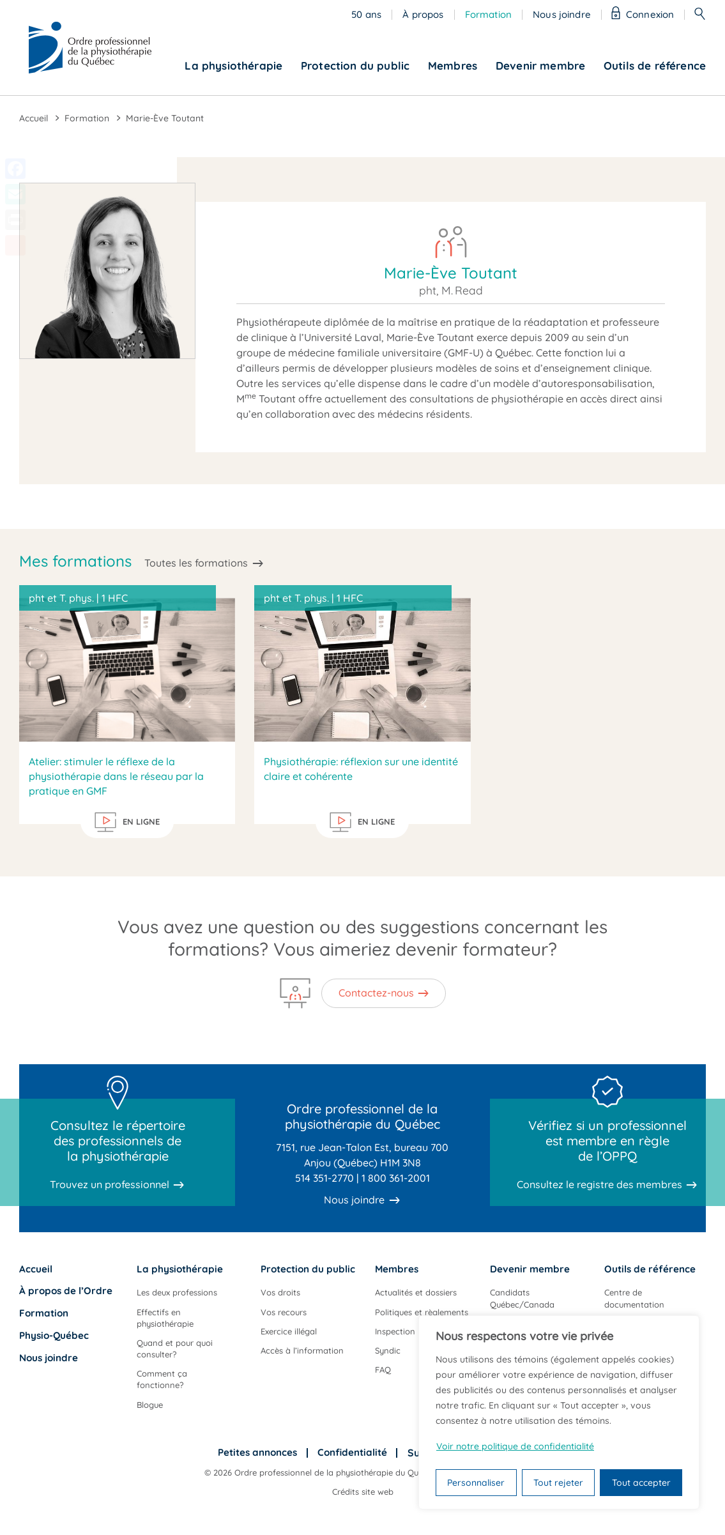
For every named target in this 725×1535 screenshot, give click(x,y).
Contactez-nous (376, 992)
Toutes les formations (196, 562)
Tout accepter (641, 1482)
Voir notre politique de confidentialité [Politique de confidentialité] (515, 1446)
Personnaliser (476, 1482)
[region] (558, 1412)
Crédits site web (362, 1491)
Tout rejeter (558, 1482)
